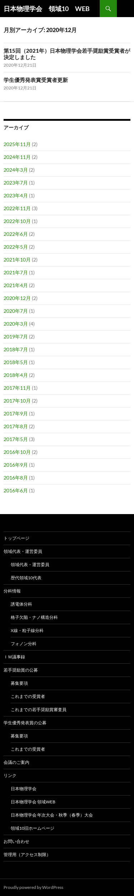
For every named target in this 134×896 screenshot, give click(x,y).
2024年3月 (16, 170)
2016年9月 (16, 465)
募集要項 (19, 683)
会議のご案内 (16, 762)
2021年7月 (16, 272)
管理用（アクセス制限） (27, 854)
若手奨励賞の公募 (21, 670)
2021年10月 (17, 260)
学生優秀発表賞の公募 (25, 722)
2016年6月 (16, 490)
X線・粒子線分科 (27, 630)
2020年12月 (17, 298)
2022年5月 (16, 247)
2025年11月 (17, 144)
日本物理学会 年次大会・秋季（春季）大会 (52, 815)
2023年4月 (16, 195)
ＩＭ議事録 (14, 656)
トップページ (16, 538)
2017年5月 (16, 439)
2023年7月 (16, 183)
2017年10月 (17, 401)
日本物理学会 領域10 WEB (47, 8)
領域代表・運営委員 (23, 551)
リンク (10, 775)
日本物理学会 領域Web (33, 801)
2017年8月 (16, 426)
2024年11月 (17, 157)
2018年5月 (16, 362)
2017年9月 (16, 413)
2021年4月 (16, 285)
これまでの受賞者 (28, 696)
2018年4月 (16, 375)
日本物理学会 (23, 788)
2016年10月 (17, 452)
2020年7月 (16, 311)
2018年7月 (16, 349)
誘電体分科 (21, 604)
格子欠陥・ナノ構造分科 (34, 617)
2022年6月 (16, 234)
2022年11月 (17, 208)
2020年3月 (16, 324)
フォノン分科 (23, 643)
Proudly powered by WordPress (33, 887)
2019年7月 (16, 336)
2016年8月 (16, 478)
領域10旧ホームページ (32, 828)
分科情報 (12, 591)
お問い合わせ (16, 841)
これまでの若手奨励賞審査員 (38, 709)
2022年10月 (17, 221)
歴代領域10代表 (26, 577)
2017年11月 (17, 388)
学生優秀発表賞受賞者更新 (36, 80)
